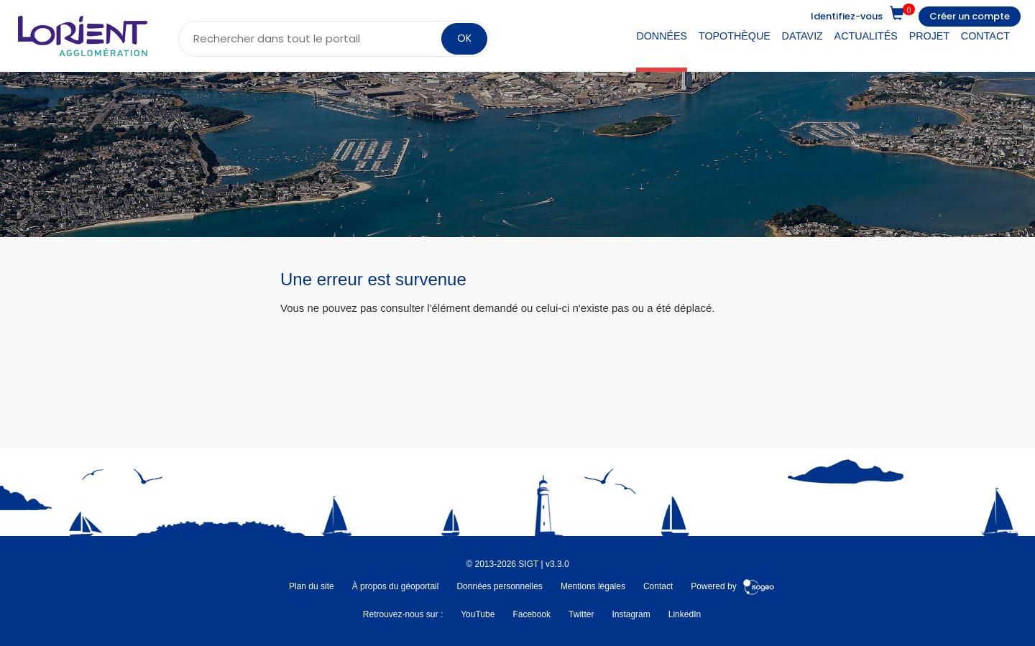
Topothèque (734, 36)
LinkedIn (684, 614)
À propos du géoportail (395, 586)
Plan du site (311, 586)
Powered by (733, 586)
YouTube (477, 614)
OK (464, 38)
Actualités (866, 36)
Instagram (631, 614)
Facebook (531, 614)
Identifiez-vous (847, 16)
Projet (929, 36)
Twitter (581, 614)
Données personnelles (499, 586)
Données (661, 36)
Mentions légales (593, 586)
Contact (985, 36)
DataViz (802, 36)
